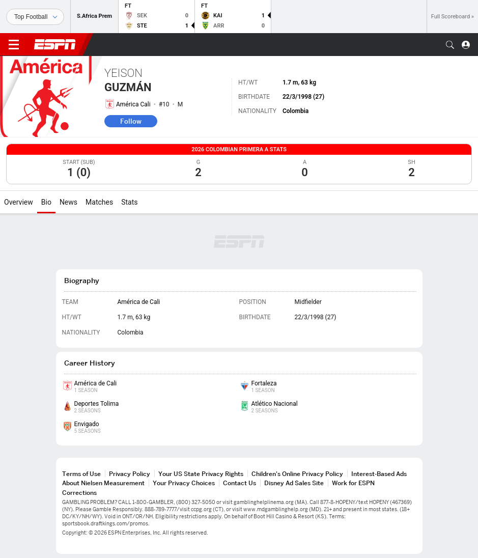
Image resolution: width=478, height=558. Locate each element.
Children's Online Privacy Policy (297, 474)
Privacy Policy (129, 474)
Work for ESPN (353, 483)
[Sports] (35, 16)
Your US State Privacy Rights (200, 474)
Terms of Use (81, 474)
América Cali (133, 104)
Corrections (79, 492)
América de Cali (139, 301)
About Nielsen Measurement (103, 483)
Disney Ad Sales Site (294, 483)
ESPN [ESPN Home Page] (55, 44)
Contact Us (239, 483)
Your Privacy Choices (184, 483)
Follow (131, 121)
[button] (450, 45)
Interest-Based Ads (379, 474)
